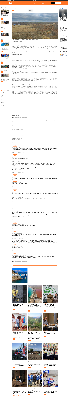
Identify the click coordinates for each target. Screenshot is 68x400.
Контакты (39, 3)
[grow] (4, 9)
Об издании (18, 3)
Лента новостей (4, 7)
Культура (2, 105)
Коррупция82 (3, 95)
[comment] (6, 9)
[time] (2, 9)
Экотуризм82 (3, 102)
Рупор (43, 3)
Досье (2, 101)
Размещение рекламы (33, 3)
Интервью (2, 99)
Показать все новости (5, 85)
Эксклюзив (3, 98)
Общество (2, 93)
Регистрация (58, 3)
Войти (53, 3)
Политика (2, 96)
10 (25, 117)
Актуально (2, 92)
